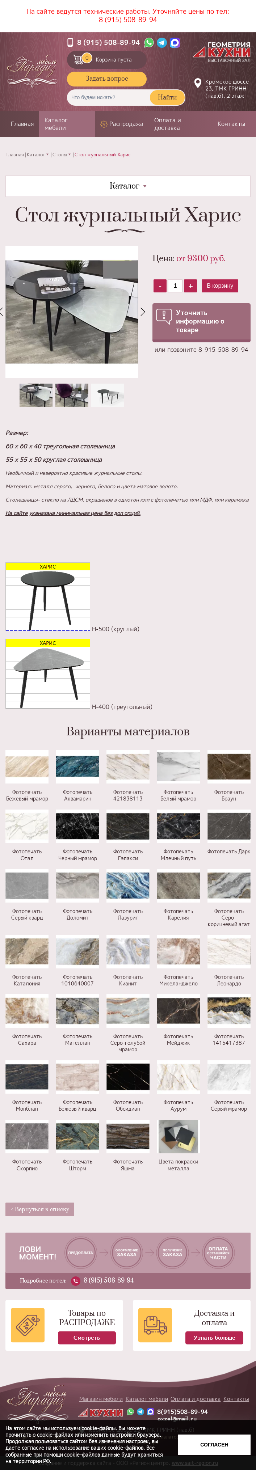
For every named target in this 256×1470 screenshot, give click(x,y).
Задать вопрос (106, 79)
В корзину (220, 286)
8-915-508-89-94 (223, 350)
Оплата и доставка (167, 124)
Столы (60, 155)
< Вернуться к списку (40, 1209)
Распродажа (126, 124)
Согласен (214, 1445)
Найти (167, 98)
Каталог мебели (56, 124)
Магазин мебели (101, 1399)
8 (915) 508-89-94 (128, 19)
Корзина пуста (106, 57)
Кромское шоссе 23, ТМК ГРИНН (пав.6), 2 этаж (227, 89)
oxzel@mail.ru (177, 1419)
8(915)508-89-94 (182, 1411)
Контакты (231, 124)
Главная (22, 124)
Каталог (36, 155)
